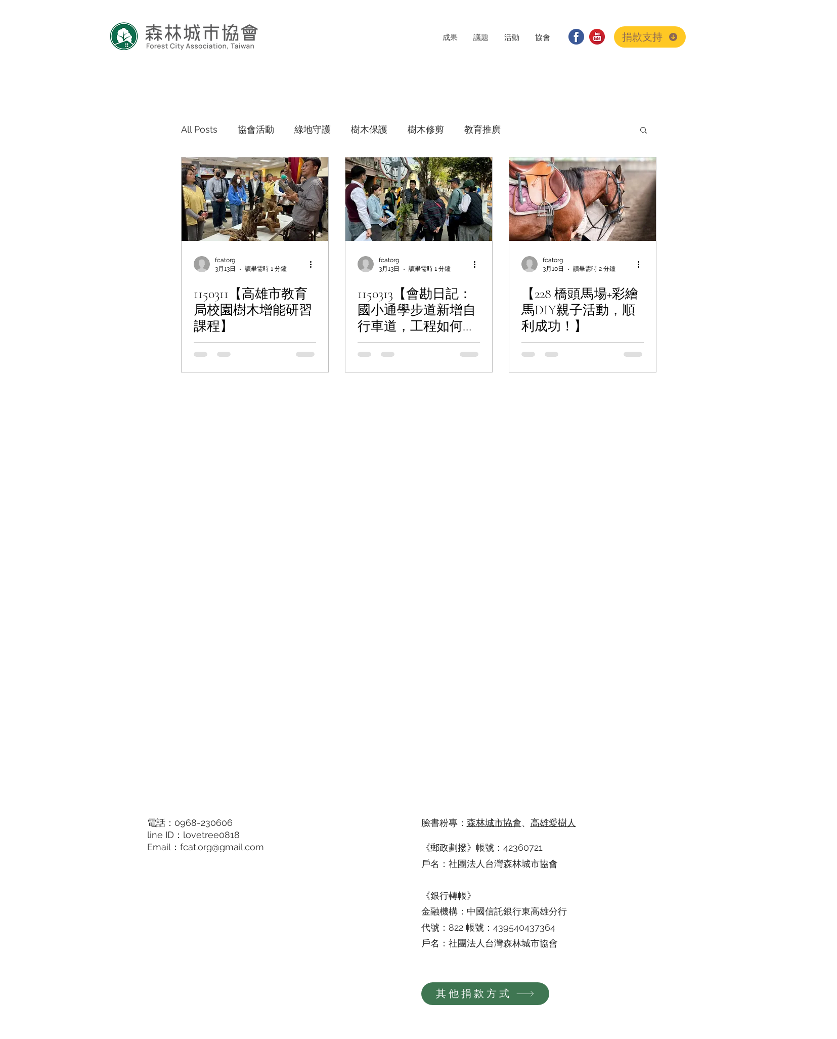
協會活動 (256, 129)
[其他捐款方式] (485, 993)
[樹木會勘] (418, 199)
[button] (449, 37)
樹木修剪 (426, 129)
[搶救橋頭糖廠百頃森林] (582, 199)
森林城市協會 (494, 822)
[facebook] (576, 37)
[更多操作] (315, 264)
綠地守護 (312, 129)
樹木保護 (369, 129)
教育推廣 (482, 129)
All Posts (199, 129)
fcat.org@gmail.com (222, 847)
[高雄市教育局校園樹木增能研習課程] (255, 199)
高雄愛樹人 (553, 822)
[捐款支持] (650, 37)
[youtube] (597, 37)
